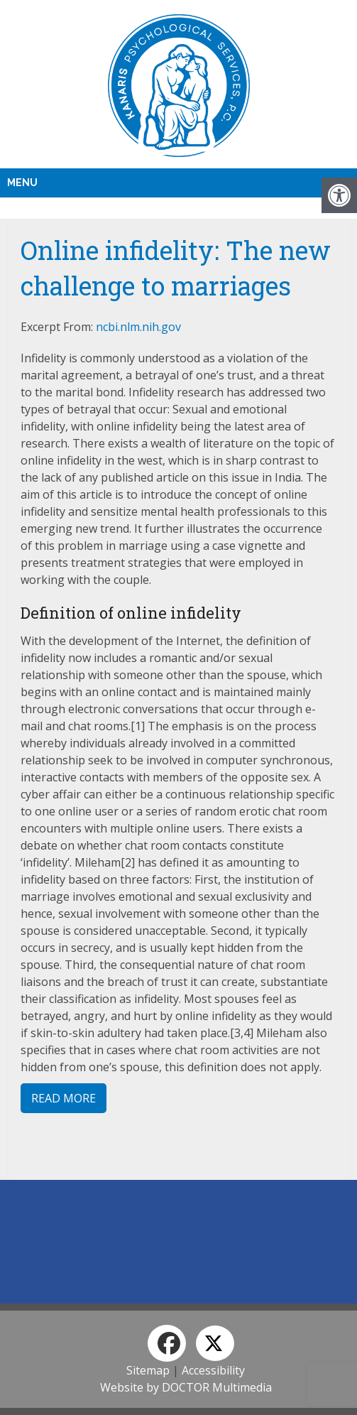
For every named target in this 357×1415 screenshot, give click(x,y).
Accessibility (213, 1370)
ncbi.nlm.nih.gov (138, 327)
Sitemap (148, 1370)
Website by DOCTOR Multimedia (186, 1387)
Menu (22, 182)
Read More (63, 1098)
